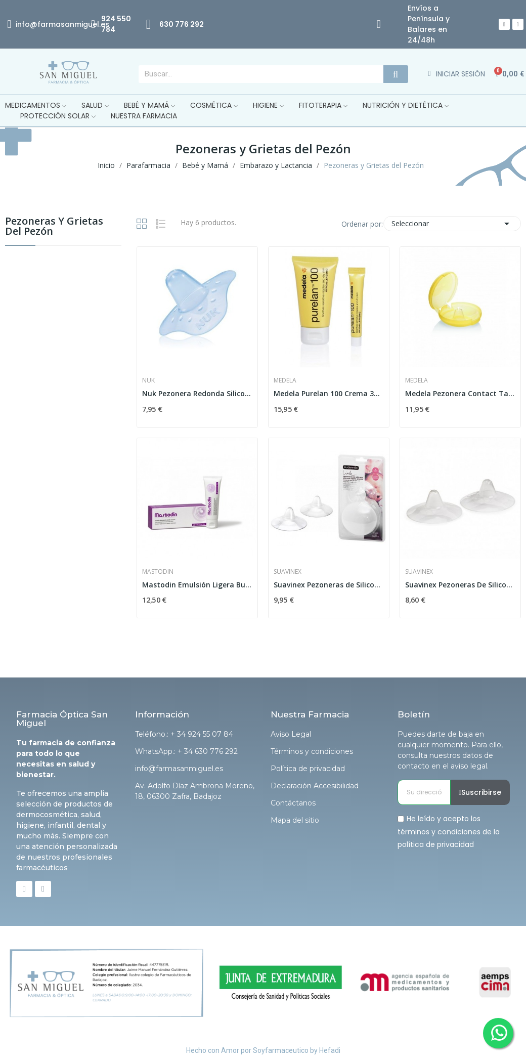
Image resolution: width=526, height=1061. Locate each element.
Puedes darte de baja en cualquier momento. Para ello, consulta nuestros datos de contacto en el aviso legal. (450, 750)
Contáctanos (293, 803)
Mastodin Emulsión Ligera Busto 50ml (197, 584)
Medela (285, 380)
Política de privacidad (308, 768)
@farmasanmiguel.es (69, 24)
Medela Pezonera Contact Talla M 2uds (460, 393)
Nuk (148, 380)
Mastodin (157, 572)
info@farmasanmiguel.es (179, 768)
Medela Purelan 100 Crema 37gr (329, 393)
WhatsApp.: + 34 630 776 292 (186, 751)
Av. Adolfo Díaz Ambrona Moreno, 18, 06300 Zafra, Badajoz (194, 791)
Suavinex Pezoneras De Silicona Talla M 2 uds (460, 584)
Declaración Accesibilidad (315, 785)
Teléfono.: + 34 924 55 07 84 (184, 734)
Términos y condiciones (312, 751)
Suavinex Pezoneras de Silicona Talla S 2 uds (329, 584)
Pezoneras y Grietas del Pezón (54, 227)
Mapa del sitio (295, 820)
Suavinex (287, 572)
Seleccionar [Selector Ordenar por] (452, 224)
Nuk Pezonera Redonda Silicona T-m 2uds (197, 393)
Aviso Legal (291, 734)
